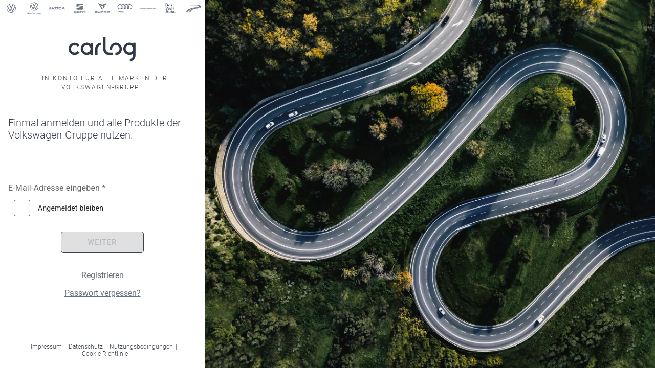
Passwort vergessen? (102, 293)
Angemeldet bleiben (70, 208)
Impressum (46, 346)
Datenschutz (86, 346)
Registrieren (102, 275)
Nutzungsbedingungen (141, 346)
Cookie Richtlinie (105, 353)
